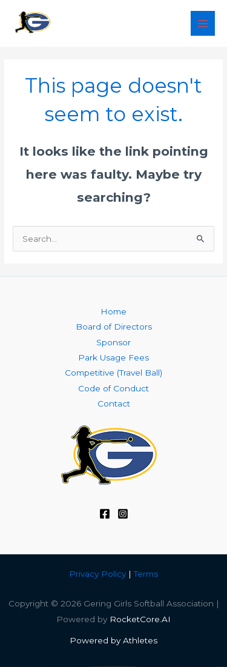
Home (113, 311)
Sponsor (113, 342)
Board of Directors (114, 326)
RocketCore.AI (140, 619)
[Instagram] (122, 513)
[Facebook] (104, 513)
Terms (146, 574)
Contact (113, 403)
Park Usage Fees (113, 357)
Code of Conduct (113, 388)
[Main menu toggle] (203, 23)
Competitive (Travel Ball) (113, 372)
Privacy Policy (97, 574)
